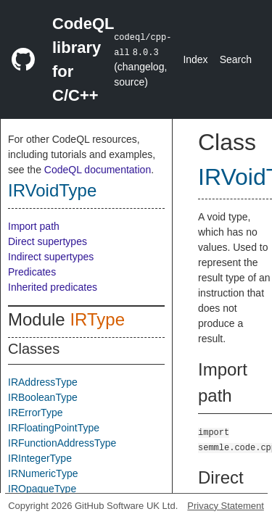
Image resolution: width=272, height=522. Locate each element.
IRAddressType (43, 382)
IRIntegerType (40, 458)
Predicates (32, 272)
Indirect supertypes (51, 256)
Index (195, 59)
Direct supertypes (47, 241)
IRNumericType (43, 473)
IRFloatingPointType (53, 428)
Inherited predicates (52, 287)
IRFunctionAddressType (62, 443)
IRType (97, 319)
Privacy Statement (225, 505)
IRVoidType (52, 190)
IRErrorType (35, 412)
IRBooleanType (43, 397)
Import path (33, 226)
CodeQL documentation (97, 169)
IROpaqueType (42, 488)
